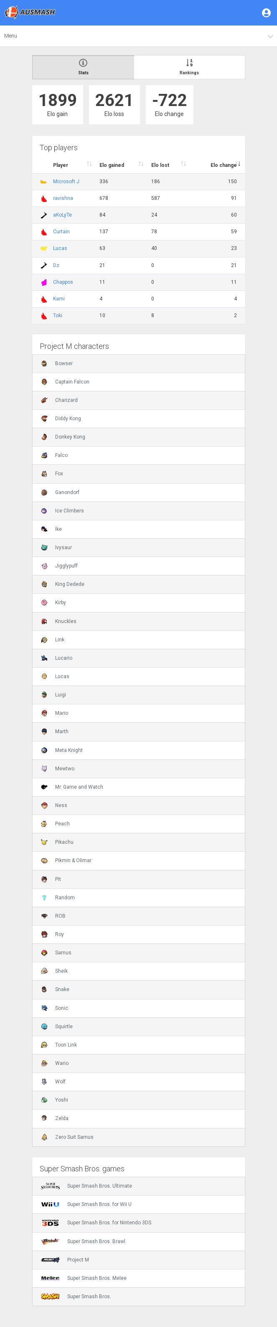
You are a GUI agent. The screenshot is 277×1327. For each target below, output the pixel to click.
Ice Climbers (62, 510)
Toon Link (59, 1045)
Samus (56, 952)
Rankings (189, 67)
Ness (54, 805)
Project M (65, 1259)
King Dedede (62, 584)
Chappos (63, 282)
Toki (57, 315)
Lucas (60, 248)
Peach (55, 823)
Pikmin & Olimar (66, 860)
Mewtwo (57, 768)
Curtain (61, 232)
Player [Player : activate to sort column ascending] (60, 165)
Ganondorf (60, 492)
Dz (56, 265)
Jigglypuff (59, 566)
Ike (51, 529)
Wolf (53, 1081)
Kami (59, 299)
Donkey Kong (63, 437)
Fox (52, 473)
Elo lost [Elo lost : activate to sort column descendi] (160, 165)
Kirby (53, 602)
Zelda (55, 1118)
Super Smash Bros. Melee (84, 1278)
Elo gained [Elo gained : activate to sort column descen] (111, 165)
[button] (267, 12)
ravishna (63, 198)
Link (52, 639)
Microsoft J (66, 181)
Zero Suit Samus (67, 1137)
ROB (53, 916)
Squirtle (57, 1026)
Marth (55, 731)
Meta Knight (62, 750)
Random (58, 897)
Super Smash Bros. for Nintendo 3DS (96, 1222)
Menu (10, 36)
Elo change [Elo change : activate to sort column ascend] (224, 165)
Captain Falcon (65, 381)
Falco (54, 455)
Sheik (54, 971)
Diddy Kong (61, 418)
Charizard (59, 400)
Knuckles (58, 621)
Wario (55, 1063)
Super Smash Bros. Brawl (83, 1241)
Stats (83, 67)
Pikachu (57, 842)
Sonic (54, 1008)
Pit (51, 879)
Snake (55, 989)
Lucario (56, 658)
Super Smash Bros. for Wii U (86, 1204)
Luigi (53, 694)
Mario (54, 713)
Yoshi (54, 1100)
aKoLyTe (62, 215)
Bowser (57, 363)
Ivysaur (56, 547)
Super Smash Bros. (76, 1296)
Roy (52, 934)
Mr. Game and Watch (72, 787)
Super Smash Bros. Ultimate (86, 1186)
